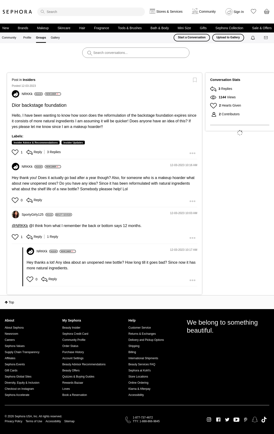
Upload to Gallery (228, 37)
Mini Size (184, 28)
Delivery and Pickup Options (146, 340)
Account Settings (73, 358)
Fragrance (101, 28)
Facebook (218, 419)
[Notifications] (253, 37)
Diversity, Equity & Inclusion (22, 382)
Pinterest (246, 419)
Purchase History (73, 352)
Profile (27, 37)
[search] (91, 12)
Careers (10, 340)
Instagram (209, 419)
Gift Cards (11, 370)
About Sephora (14, 327)
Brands (23, 28)
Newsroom (11, 333)
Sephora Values (15, 346)
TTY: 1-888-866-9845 (146, 421)
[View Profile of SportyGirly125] (37, 214)
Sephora (17, 12)
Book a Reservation (74, 395)
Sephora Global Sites (18, 376)
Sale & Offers (262, 28)
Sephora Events (15, 364)
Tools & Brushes (130, 28)
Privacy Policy (13, 421)
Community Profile (74, 340)
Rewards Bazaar (72, 382)
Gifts (203, 28)
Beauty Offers (71, 370)
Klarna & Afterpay (139, 388)
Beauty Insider (71, 327)
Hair (82, 28)
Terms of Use (34, 421)
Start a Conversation (191, 37)
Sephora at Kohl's (139, 370)
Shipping (133, 346)
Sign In (239, 12)
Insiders (29, 80)
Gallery (55, 37)
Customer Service (139, 327)
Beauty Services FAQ (141, 364)
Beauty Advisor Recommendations (84, 364)
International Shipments (143, 358)
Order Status (70, 346)
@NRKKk (20, 226)
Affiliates (10, 358)
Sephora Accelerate (17, 395)
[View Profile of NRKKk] (32, 94)
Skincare (63, 28)
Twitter (227, 419)
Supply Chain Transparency (22, 352)
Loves (66, 388)
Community (9, 37)
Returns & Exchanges (142, 333)
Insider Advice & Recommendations (36, 142)
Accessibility (136, 395)
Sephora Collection (229, 28)
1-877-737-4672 (143, 417)
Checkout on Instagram (19, 388)
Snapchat (255, 419)
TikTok (264, 419)
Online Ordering (138, 382)
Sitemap (69, 421)
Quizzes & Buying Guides (78, 376)
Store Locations (138, 376)
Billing (132, 352)
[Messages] (266, 37)
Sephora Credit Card (75, 333)
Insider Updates (73, 142)
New (5, 28)
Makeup (43, 28)
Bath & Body (160, 28)
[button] (16, 152)
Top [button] (11, 302)
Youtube (236, 420)
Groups (41, 37)
